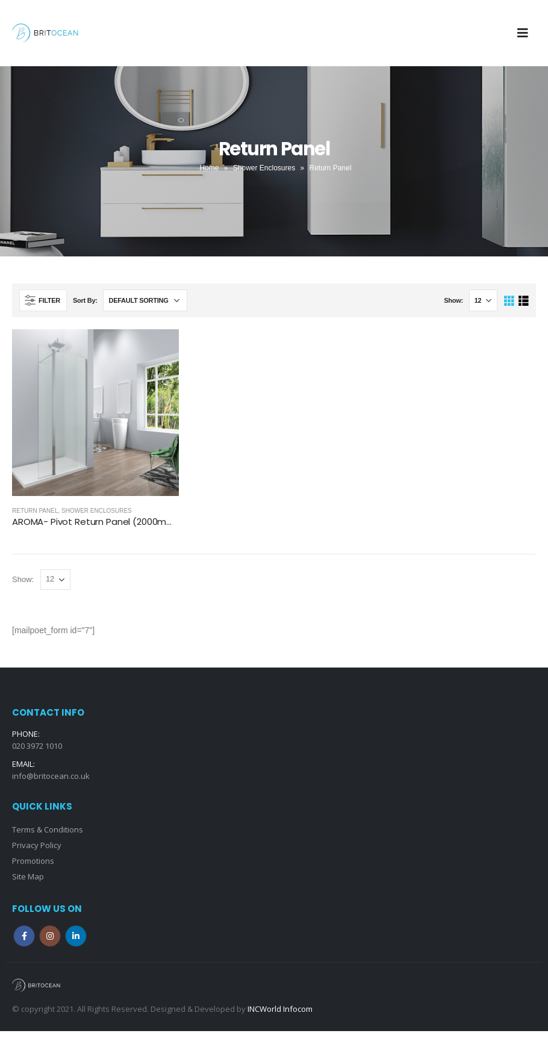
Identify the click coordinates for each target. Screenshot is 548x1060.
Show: (453, 300)
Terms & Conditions (47, 829)
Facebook (24, 936)
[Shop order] (145, 300)
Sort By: (85, 300)
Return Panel (35, 510)
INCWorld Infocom (280, 1008)
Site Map (28, 876)
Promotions (33, 860)
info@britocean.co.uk (51, 775)
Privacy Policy (36, 845)
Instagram (50, 936)
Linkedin (76, 936)
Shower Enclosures (264, 168)
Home (209, 168)
